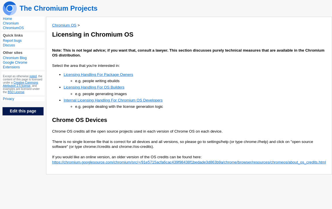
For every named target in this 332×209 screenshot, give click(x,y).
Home (7, 19)
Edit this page (23, 111)
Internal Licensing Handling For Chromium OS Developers (113, 100)
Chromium (11, 23)
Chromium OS (64, 25)
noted (33, 76)
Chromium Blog (15, 58)
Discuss (9, 45)
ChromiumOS (13, 28)
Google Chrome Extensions (15, 65)
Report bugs (12, 41)
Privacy (8, 99)
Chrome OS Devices (79, 120)
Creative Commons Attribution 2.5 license (20, 84)
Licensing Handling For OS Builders (94, 87)
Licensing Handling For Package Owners (98, 74)
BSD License (16, 92)
